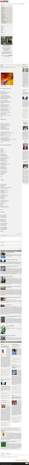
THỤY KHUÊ (4, 373)
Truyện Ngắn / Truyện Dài (15, 344)
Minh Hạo (14, 388)
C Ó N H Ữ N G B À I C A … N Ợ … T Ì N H (5, 403)
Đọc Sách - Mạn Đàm (10, 428)
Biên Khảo (2, 344)
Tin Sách (2, 428)
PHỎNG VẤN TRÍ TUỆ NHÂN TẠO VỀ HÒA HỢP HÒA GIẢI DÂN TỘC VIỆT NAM (16, 398)
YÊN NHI (2, 28)
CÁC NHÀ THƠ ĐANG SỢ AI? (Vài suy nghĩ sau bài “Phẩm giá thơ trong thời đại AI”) (16, 387)
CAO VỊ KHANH (8, 261)
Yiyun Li (2, 30)
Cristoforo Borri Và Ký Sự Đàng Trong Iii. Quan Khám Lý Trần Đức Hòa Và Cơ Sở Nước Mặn (5, 370)
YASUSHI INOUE (3, 27)
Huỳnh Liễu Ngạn (8, 327)
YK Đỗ (1, 31)
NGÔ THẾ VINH (8, 432)
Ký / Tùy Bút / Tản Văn (3, 400)
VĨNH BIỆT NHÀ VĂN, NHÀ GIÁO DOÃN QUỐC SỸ (25, 123)
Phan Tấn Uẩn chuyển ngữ (13, 306)
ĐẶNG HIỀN (6, 423)
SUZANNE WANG (8, 306)
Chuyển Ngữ (15, 428)
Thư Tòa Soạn (24, 64)
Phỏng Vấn (13, 395)
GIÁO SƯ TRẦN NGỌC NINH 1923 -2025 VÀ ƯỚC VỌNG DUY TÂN (5, 346)
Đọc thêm (20, 264)
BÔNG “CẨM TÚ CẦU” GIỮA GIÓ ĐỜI (10, 335)
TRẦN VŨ (14, 420)
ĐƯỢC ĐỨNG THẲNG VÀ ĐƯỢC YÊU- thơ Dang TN (25, 112)
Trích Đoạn (5, 428)
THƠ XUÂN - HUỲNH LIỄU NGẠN (10, 325)
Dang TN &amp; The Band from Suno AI (14, 261)
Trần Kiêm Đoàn (19, 399)
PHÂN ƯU (25, 141)
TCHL (25, 150)
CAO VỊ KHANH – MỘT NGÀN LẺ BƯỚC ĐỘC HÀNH (16, 367)
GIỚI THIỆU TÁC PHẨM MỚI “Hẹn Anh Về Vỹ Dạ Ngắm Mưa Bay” (9, 441)
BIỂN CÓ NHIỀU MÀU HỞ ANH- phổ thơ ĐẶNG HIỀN (25, 115)
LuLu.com (10, 55)
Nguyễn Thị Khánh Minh (8, 267)
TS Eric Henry (11, 432)
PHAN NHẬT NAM (17, 420)
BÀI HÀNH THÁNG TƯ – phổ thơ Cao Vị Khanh (11, 259)
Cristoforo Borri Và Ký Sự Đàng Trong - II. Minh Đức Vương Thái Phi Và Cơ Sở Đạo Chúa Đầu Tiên (5, 372)
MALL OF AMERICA (8, 304)
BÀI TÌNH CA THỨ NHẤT (9, 276)
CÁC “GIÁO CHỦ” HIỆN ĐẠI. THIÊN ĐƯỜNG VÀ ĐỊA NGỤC (13, 316)
